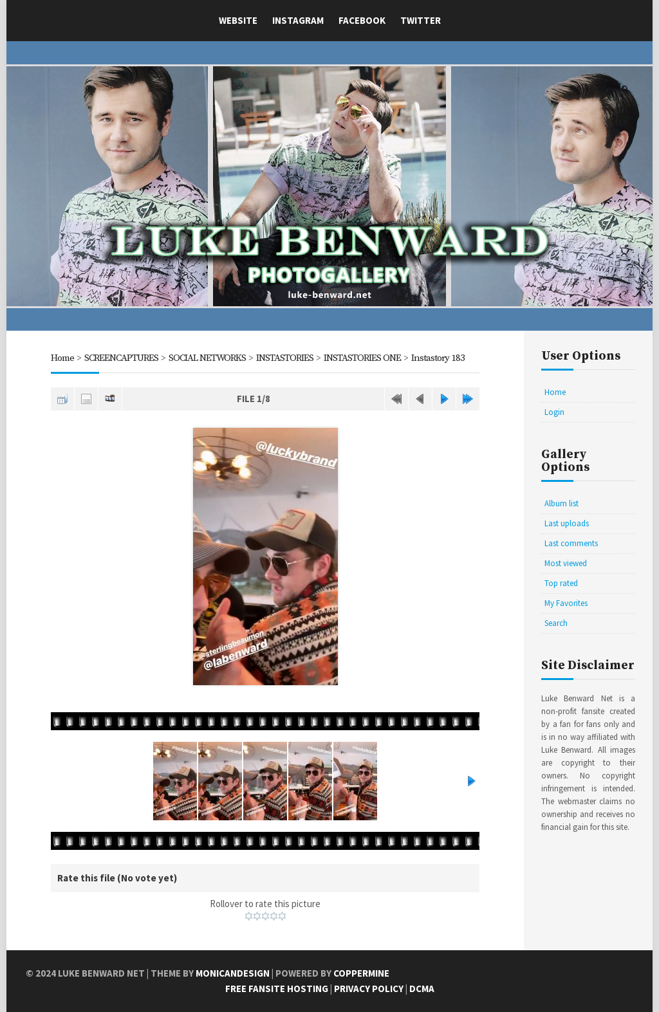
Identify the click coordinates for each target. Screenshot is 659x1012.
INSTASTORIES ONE (362, 358)
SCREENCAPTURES (121, 358)
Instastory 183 (438, 358)
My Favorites (566, 603)
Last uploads (566, 523)
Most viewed (565, 563)
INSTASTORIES (284, 358)
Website (238, 20)
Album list (561, 503)
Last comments (571, 543)
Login (554, 412)
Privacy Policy (369, 988)
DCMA (421, 988)
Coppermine (361, 973)
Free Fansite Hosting (276, 988)
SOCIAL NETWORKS (207, 358)
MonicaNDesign (233, 973)
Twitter (420, 20)
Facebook (362, 20)
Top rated (561, 583)
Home (62, 358)
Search (556, 623)
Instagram (298, 20)
